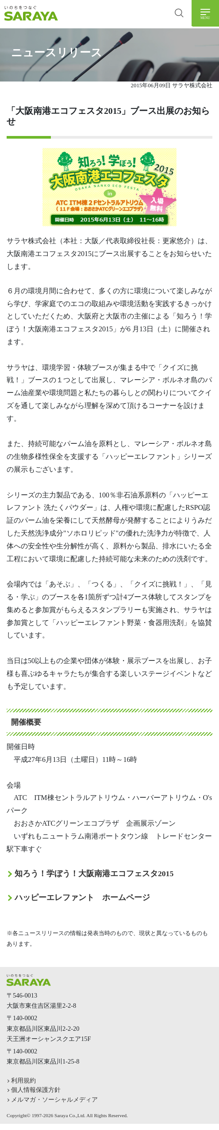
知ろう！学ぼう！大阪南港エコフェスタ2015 (94, 873)
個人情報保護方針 (36, 1089)
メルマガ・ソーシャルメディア (54, 1099)
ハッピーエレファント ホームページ (82, 897)
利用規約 (23, 1080)
